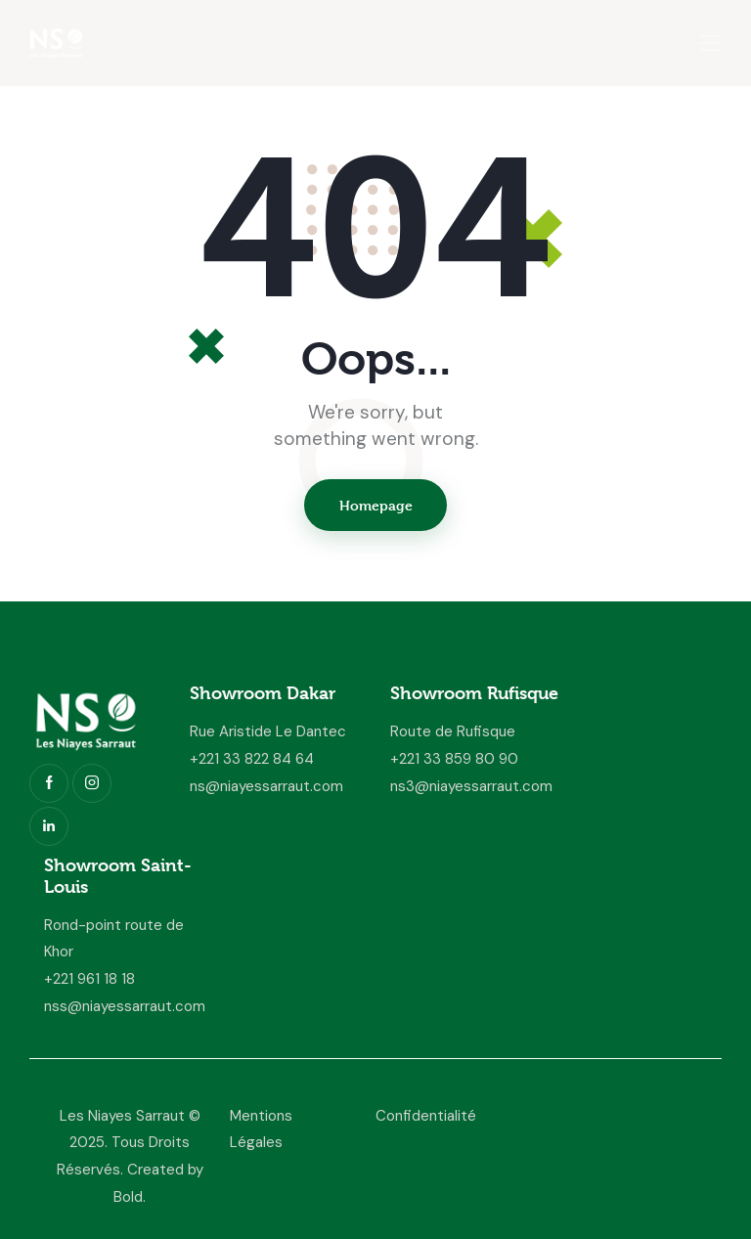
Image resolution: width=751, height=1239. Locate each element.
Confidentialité (426, 1116)
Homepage (376, 505)
